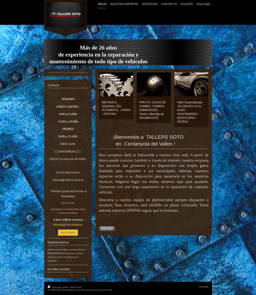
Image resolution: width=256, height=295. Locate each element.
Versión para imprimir (58, 287)
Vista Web (203, 286)
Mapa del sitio (76, 287)
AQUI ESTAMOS (68, 232)
